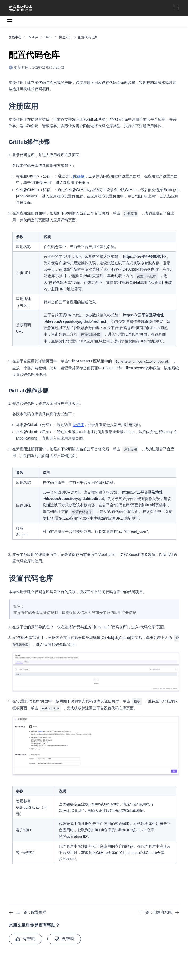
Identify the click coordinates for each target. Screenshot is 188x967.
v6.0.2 (48, 37)
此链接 (78, 176)
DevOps (33, 37)
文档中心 (15, 37)
